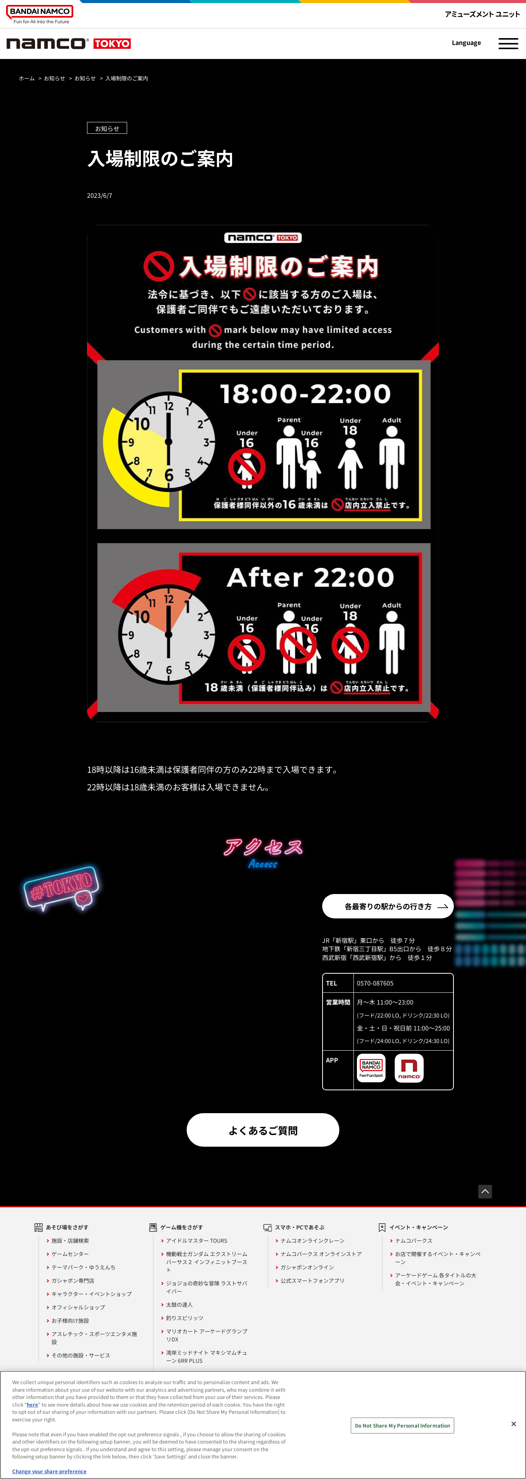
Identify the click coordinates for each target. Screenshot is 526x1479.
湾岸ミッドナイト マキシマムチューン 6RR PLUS (206, 1356)
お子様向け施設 (70, 1320)
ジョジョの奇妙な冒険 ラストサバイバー (206, 1287)
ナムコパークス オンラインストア (321, 1254)
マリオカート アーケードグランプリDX (206, 1335)
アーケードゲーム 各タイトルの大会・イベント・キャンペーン (435, 1279)
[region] (263, 1425)
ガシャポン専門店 (73, 1280)
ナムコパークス (413, 1240)
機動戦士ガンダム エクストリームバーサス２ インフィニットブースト (206, 1262)
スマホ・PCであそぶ (299, 1227)
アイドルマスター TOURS (196, 1240)
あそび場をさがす (67, 1227)
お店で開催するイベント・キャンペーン (438, 1258)
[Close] (513, 1424)
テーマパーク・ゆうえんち (84, 1267)
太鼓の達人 (179, 1304)
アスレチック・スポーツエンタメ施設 (94, 1338)
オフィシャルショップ (78, 1307)
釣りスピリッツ (184, 1318)
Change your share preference (49, 1471)
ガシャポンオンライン (307, 1267)
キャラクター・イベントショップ (92, 1294)
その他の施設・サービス (81, 1355)
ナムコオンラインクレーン (313, 1240)
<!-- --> (186, 968)
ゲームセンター (70, 1254)
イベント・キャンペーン (418, 1227)
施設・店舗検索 (70, 1240)
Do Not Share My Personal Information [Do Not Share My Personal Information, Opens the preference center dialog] (402, 1425)
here (32, 1404)
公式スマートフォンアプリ (313, 1280)
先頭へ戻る (485, 1192)
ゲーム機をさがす (181, 1227)
